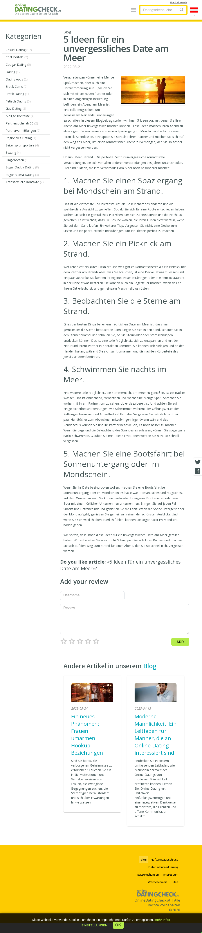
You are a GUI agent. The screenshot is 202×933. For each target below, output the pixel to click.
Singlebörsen (17, 160)
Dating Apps (17, 79)
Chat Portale (17, 57)
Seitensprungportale (22, 145)
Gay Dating (16, 108)
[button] (94, 925)
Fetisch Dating (18, 101)
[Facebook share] (197, 471)
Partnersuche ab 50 (22, 123)
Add (180, 641)
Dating (14, 72)
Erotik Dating (18, 94)
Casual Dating (19, 50)
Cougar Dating (18, 64)
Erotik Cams (16, 86)
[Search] (181, 10)
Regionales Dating (21, 138)
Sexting (13, 152)
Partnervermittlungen (23, 130)
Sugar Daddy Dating (22, 167)
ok (118, 925)
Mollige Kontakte (20, 116)
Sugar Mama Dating (22, 175)
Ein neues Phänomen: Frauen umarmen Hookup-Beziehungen (87, 734)
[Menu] (133, 10)
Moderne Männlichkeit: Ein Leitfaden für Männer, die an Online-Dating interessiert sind (156, 734)
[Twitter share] (197, 462)
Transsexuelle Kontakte (25, 182)
